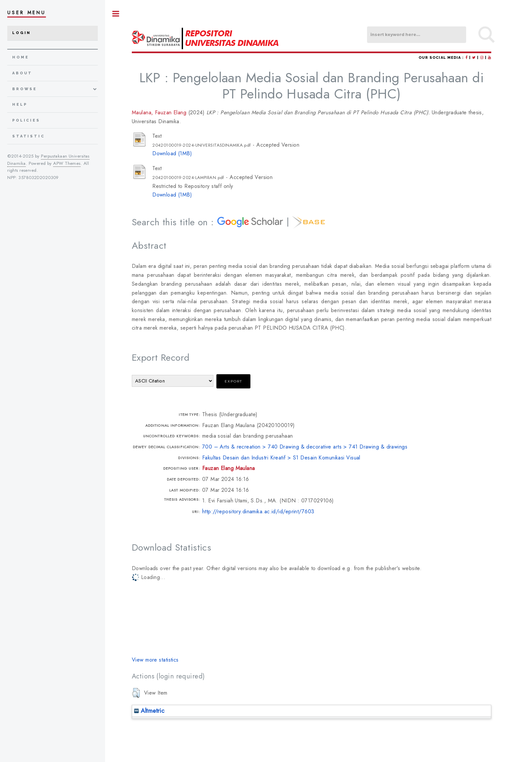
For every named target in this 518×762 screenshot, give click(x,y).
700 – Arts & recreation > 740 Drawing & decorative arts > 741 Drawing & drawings (304, 447)
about (22, 73)
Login (21, 33)
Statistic (28, 136)
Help (19, 104)
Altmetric (149, 710)
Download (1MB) (172, 153)
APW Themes (66, 163)
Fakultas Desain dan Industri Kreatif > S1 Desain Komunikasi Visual (281, 457)
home (20, 57)
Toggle (116, 13)
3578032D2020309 (38, 177)
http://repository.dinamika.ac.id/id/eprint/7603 (258, 511)
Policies (26, 120)
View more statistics (155, 660)
